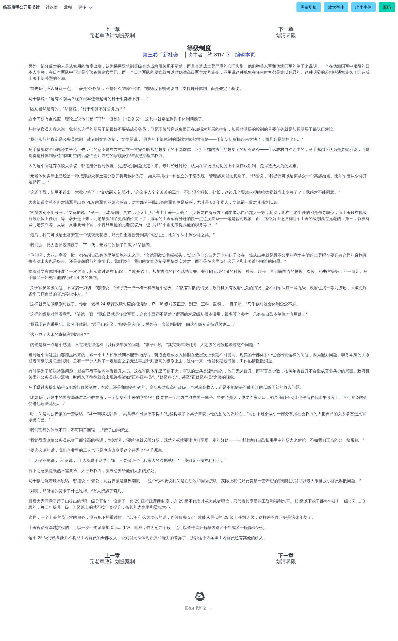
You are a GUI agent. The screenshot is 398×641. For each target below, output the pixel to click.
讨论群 (52, 7)
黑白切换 (309, 7)
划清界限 (286, 35)
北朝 (68, 7)
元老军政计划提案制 (112, 35)
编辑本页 (245, 55)
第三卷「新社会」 (163, 55)
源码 (387, 7)
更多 (82, 7)
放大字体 (336, 7)
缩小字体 (363, 7)
